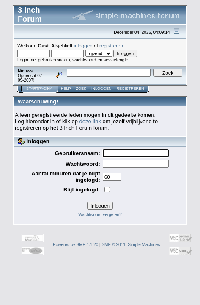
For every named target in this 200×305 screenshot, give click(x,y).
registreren (111, 45)
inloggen (83, 45)
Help (66, 88)
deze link (90, 121)
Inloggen (101, 88)
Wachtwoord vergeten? (99, 214)
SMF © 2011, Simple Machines (130, 244)
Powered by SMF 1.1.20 (75, 244)
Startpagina (39, 88)
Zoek (81, 88)
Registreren (130, 88)
